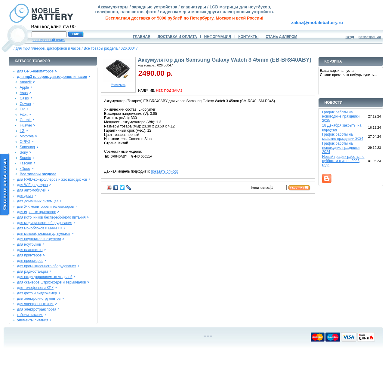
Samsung (27, 147)
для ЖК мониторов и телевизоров (45, 206)
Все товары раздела (101, 48)
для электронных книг (35, 304)
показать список (164, 171)
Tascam (26, 163)
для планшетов (30, 250)
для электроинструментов (39, 298)
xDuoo (25, 169)
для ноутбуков (29, 244)
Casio (24, 98)
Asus (24, 93)
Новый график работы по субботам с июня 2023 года (343, 161)
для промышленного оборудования (46, 266)
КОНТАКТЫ (248, 37)
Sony (24, 152)
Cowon (25, 104)
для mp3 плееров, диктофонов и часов (48, 48)
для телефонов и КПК (35, 288)
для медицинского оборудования (44, 223)
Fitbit (23, 114)
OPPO (25, 142)
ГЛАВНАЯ (141, 37)
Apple (24, 87)
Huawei (26, 125)
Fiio (22, 109)
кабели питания (30, 315)
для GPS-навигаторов (35, 71)
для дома (25, 196)
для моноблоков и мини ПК (40, 228)
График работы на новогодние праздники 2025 (340, 116)
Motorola (27, 136)
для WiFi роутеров (32, 185)
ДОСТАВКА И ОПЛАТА (177, 37)
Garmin (25, 120)
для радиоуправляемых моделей (44, 277)
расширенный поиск (48, 40)
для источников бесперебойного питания (51, 217)
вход (350, 37)
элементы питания (32, 320)
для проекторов (30, 261)
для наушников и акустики (39, 239)
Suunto (25, 158)
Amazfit (26, 82)
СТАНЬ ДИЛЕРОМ (281, 37)
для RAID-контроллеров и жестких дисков (52, 179)
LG (22, 131)
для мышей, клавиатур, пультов (43, 234)
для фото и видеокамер (37, 293)
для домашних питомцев (38, 201)
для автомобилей (32, 190)
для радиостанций (32, 271)
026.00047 (129, 48)
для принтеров (29, 255)
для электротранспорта (36, 309)
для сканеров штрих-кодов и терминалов (51, 282)
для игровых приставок (36, 212)
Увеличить (118, 84)
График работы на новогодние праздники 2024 (340, 147)
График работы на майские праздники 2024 (342, 136)
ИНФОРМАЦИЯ (217, 37)
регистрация (370, 37)
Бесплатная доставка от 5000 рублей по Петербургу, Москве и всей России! (184, 18)
